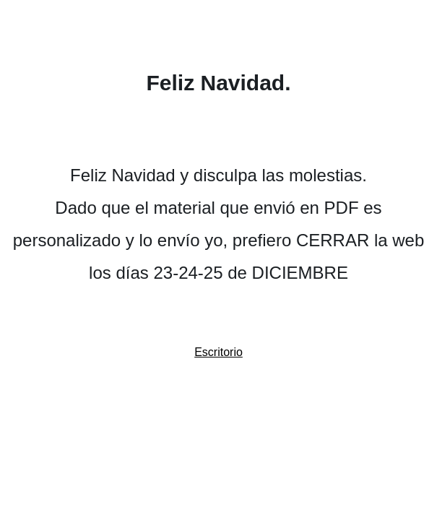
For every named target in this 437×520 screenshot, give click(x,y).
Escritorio (218, 352)
